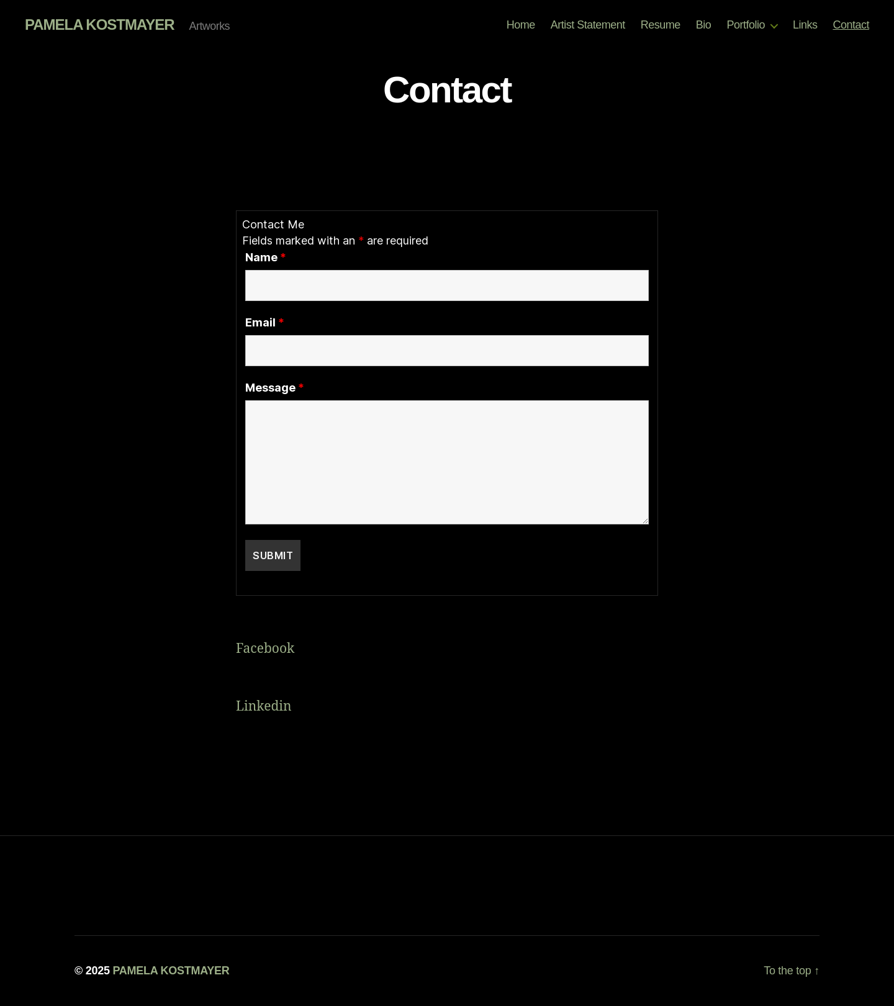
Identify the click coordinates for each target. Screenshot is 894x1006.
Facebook (265, 648)
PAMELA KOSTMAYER (99, 24)
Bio (703, 25)
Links (805, 25)
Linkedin (265, 706)
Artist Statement (588, 25)
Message (274, 388)
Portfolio (745, 25)
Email (264, 323)
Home (521, 25)
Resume (660, 25)
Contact (851, 25)
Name (265, 257)
